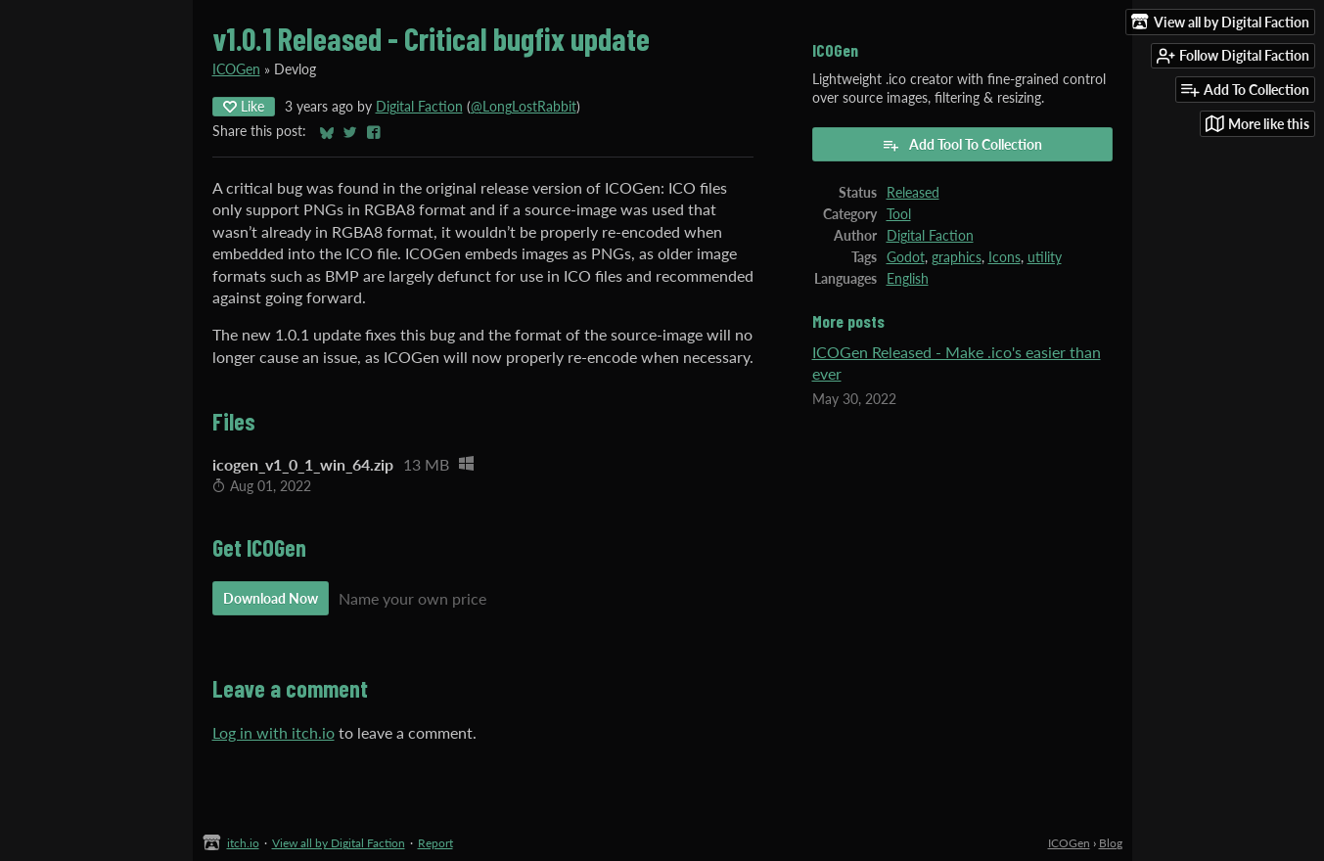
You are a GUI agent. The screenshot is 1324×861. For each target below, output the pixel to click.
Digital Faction (419, 106)
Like (243, 106)
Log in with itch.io (273, 732)
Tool (899, 214)
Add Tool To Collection (962, 145)
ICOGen (236, 69)
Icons (1004, 257)
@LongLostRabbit (523, 106)
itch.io (243, 843)
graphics (957, 257)
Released (913, 193)
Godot (906, 257)
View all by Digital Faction (338, 843)
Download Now (270, 598)
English (908, 279)
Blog (1110, 843)
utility (1044, 257)
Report (435, 843)
